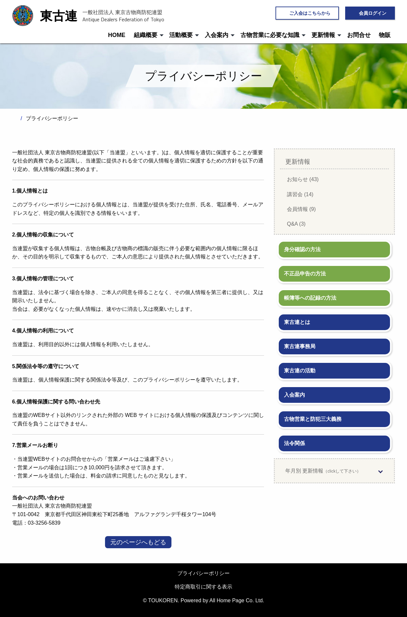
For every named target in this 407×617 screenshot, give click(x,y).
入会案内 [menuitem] (216, 35)
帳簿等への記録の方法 (310, 298)
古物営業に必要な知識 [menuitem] (269, 35)
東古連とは (297, 322)
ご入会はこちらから (309, 13)
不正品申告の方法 (305, 273)
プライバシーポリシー (203, 573)
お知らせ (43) (303, 179)
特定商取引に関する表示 (203, 586)
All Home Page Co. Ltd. (236, 600)
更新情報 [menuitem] (323, 35)
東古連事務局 (299, 346)
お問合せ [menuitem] (359, 35)
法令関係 (294, 443)
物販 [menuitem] (385, 35)
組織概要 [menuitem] (145, 35)
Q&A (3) (296, 224)
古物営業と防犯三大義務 (313, 419)
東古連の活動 (299, 370)
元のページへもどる (138, 542)
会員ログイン (372, 13)
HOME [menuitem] (116, 35)
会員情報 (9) (301, 209)
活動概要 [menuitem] (181, 35)
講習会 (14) (300, 194)
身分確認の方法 (302, 249)
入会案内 (294, 395)
